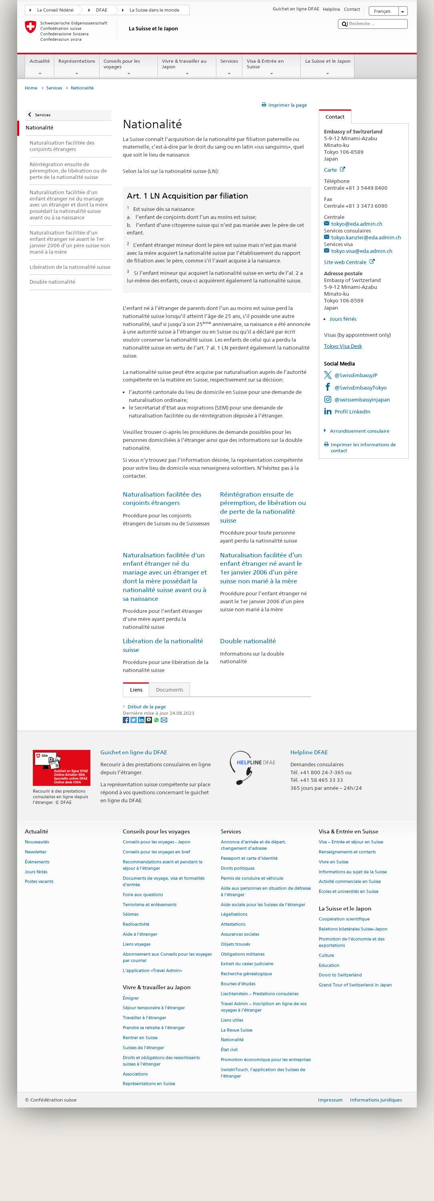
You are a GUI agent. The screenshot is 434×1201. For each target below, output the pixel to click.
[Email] (164, 777)
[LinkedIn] (142, 777)
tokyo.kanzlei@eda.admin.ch (366, 237)
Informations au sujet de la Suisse (353, 929)
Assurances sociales (240, 991)
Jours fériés (343, 319)
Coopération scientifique (344, 977)
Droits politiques (237, 926)
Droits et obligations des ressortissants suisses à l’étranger (161, 1118)
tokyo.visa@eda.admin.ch (361, 251)
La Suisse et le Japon (327, 67)
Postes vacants (39, 939)
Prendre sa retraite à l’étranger (154, 1085)
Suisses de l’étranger (143, 1105)
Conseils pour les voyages (129, 67)
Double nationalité (248, 641)
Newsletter (35, 909)
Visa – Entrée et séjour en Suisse (351, 899)
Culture (326, 1013)
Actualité (40, 67)
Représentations (77, 67)
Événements (37, 919)
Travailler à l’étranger (144, 1075)
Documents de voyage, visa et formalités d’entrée (163, 939)
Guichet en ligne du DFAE (133, 809)
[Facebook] (126, 777)
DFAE (101, 10)
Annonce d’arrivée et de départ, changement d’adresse (253, 903)
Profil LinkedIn (352, 411)
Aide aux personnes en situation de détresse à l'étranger (266, 949)
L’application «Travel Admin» (152, 1028)
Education (329, 1023)
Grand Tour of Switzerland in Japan (355, 1043)
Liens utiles (232, 1077)
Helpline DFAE (309, 809)
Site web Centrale (349, 262)
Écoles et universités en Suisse (348, 949)
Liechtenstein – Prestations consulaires (259, 1051)
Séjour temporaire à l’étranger (154, 1065)
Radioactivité (136, 982)
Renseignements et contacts (347, 909)
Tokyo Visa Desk (343, 346)
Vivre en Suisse (333, 919)
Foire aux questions (143, 952)
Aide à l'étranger (140, 991)
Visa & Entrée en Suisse (271, 67)
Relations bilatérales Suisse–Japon (353, 986)
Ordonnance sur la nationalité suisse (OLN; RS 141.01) (196, 729)
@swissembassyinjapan (362, 399)
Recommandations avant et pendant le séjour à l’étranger (162, 923)
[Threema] (149, 777)
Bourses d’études (238, 1041)
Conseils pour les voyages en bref (156, 909)
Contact (332, 116)
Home (31, 88)
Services (229, 67)
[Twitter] (134, 777)
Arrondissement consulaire (359, 431)
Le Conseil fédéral (55, 10)
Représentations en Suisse (149, 1141)
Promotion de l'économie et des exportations (351, 1000)
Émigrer (131, 1055)
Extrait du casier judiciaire (247, 1021)
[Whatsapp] (157, 777)
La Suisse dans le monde (154, 10)
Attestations (233, 982)
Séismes (130, 972)
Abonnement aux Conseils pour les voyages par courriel (167, 1015)
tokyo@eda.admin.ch (356, 224)
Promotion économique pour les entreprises (266, 1117)
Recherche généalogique (246, 1031)
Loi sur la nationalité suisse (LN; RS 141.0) (181, 717)
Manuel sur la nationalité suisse (169, 741)
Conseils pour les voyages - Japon (156, 899)
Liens (132, 689)
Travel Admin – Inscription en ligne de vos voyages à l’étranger (263, 1064)
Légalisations (234, 972)
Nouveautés (37, 899)
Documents (169, 689)
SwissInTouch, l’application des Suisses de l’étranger (263, 1130)
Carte (334, 170)
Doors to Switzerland (340, 1033)
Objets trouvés (235, 1001)
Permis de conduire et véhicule (252, 936)
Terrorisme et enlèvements (149, 962)
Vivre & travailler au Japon (187, 67)
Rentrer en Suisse (140, 1095)
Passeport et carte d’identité (249, 916)
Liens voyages (136, 1001)
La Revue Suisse (236, 1087)
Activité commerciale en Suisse (350, 939)
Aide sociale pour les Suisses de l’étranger (263, 962)
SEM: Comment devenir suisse (167, 705)
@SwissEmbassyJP (355, 375)
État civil (229, 1107)
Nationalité (232, 1097)
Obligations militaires (242, 1011)
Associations (135, 1131)
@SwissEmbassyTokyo (360, 387)
